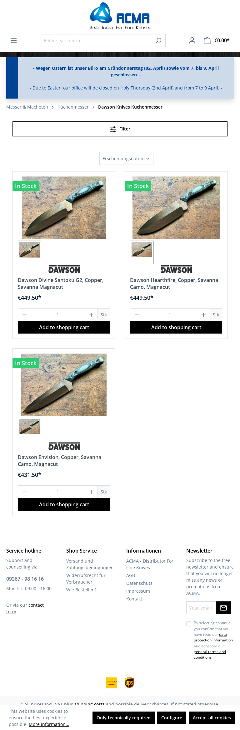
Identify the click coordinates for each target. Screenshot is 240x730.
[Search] (158, 40)
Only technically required (124, 718)
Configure (171, 718)
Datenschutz (139, 583)
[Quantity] (58, 314)
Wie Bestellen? (81, 590)
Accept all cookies (212, 718)
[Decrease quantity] (24, 314)
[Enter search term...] (96, 40)
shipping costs (89, 704)
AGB (130, 575)
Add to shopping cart (64, 327)
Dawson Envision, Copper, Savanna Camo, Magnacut (59, 460)
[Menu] (13, 40)
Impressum (138, 591)
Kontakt (134, 599)
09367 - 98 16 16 (25, 578)
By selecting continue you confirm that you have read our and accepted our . (213, 640)
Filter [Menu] (120, 128)
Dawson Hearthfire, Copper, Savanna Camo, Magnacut (174, 283)
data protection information (213, 637)
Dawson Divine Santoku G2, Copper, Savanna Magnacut (60, 283)
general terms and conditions (210, 654)
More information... (49, 724)
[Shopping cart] (217, 40)
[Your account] (192, 40)
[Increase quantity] (91, 314)
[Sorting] (126, 158)
